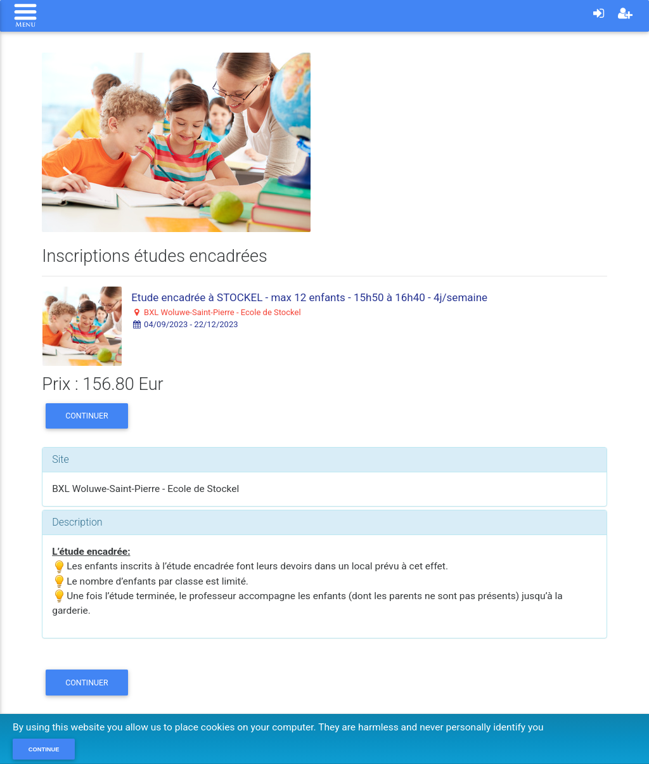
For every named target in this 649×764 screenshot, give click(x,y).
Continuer (86, 415)
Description (77, 522)
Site (60, 459)
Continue (44, 749)
